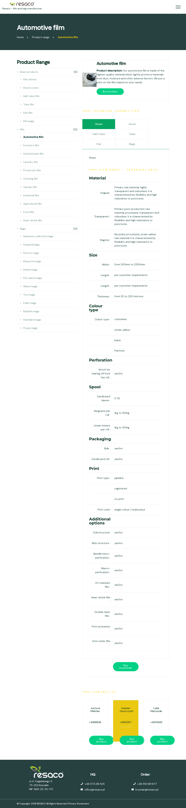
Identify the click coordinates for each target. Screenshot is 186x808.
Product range (40, 37)
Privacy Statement (78, 803)
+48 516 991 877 (147, 784)
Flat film (27, 112)
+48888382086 (98, 722)
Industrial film (31, 195)
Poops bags (30, 328)
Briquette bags (32, 261)
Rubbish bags (31, 311)
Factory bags (31, 253)
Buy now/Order (125, 667)
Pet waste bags (32, 278)
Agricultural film (32, 203)
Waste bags (30, 286)
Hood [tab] (132, 124)
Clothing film (30, 178)
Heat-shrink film (32, 220)
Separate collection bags (38, 236)
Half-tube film (31, 96)
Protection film (32, 170)
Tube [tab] (132, 134)
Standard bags (32, 319)
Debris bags (30, 269)
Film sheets (30, 79)
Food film (28, 212)
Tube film (28, 104)
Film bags (28, 121)
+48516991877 (159, 722)
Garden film (30, 187)
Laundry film (30, 162)
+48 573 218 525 (95, 784)
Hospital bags (31, 244)
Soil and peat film (33, 153)
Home (20, 37)
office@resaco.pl (94, 789)
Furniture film (31, 145)
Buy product (110, 91)
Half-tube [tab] (99, 134)
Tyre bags (29, 294)
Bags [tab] (132, 144)
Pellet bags (29, 303)
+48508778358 (129, 722)
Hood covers (31, 87)
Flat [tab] (98, 144)
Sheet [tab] (98, 124)
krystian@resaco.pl (146, 789)
